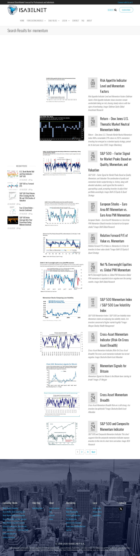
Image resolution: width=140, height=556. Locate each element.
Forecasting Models (35, 20)
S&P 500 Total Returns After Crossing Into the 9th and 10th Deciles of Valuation (27, 197)
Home (22, 20)
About (89, 20)
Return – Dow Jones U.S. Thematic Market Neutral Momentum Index (114, 124)
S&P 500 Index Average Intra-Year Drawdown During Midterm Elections (25, 221)
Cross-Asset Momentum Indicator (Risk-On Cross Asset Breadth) (114, 340)
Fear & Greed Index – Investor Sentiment (26, 209)
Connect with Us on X (125, 2)
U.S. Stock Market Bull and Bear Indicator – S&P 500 (26, 174)
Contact (75, 20)
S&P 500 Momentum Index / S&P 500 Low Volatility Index (116, 305)
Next (93, 452)
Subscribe (126, 9)
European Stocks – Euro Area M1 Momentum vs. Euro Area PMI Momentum (115, 209)
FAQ (83, 20)
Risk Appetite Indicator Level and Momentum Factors (113, 86)
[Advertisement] (70, 56)
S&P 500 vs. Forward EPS (26, 184)
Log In (64, 20)
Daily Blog (52, 20)
